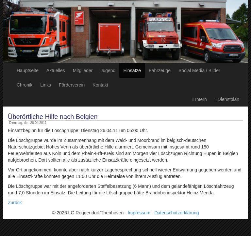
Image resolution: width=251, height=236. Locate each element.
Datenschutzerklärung (176, 212)
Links (45, 85)
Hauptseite (28, 70)
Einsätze (132, 70)
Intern (199, 99)
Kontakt (100, 85)
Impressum (139, 212)
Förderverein (72, 85)
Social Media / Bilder (199, 70)
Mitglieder (83, 70)
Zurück (15, 202)
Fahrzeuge (160, 70)
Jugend (107, 70)
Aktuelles (55, 70)
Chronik (24, 85)
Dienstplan (227, 99)
